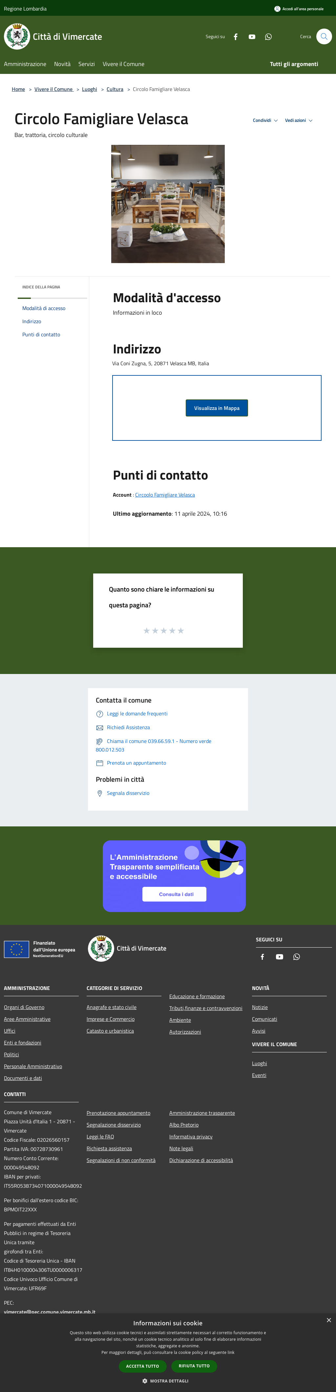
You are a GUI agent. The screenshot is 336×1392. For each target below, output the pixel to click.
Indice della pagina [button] (41, 287)
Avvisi (258, 1031)
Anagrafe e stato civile (111, 1007)
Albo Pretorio (184, 1125)
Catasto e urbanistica (110, 1031)
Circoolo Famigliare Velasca (165, 495)
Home (18, 89)
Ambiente (180, 1020)
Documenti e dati (23, 1078)
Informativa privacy (191, 1136)
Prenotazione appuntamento (118, 1113)
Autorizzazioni (185, 1032)
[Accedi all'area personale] (299, 8)
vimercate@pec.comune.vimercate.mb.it (49, 1312)
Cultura (115, 89)
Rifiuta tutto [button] (194, 1366)
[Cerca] (324, 36)
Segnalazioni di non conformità (121, 1160)
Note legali (181, 1148)
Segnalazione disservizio (114, 1125)
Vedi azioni (300, 120)
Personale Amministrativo (33, 1066)
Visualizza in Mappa (217, 408)
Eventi (259, 1075)
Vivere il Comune (54, 89)
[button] (168, 1381)
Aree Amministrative (27, 1019)
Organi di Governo (24, 1007)
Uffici (9, 1031)
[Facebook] (233, 36)
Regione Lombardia (25, 8)
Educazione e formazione (197, 996)
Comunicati (264, 1019)
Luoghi (89, 89)
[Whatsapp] (265, 36)
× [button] (328, 1320)
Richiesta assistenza (109, 1148)
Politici (11, 1054)
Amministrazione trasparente (202, 1113)
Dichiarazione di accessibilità (201, 1160)
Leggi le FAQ (100, 1136)
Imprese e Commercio (111, 1019)
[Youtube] (249, 36)
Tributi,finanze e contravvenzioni (205, 1008)
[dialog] (168, 1352)
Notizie (260, 1007)
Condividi (266, 120)
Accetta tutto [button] (142, 1366)
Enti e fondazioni (22, 1042)
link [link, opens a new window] (231, 1352)
